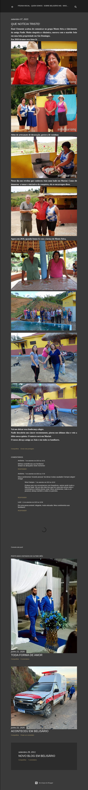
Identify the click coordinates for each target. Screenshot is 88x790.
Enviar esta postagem (27, 449)
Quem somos (37, 6)
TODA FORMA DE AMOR (26, 655)
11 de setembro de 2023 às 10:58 (32, 502)
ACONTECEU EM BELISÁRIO (29, 731)
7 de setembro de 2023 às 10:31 (35, 461)
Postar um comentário (27, 735)
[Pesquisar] (75, 6)
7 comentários (32, 760)
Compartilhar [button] (15, 449)
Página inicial (24, 6)
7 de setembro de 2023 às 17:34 (35, 474)
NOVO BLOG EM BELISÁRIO (36, 755)
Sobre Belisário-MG (52, 6)
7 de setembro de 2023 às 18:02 (45, 482)
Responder (22, 469)
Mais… (65, 6)
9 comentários (25, 659)
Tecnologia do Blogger (44, 783)
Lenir (19, 502)
